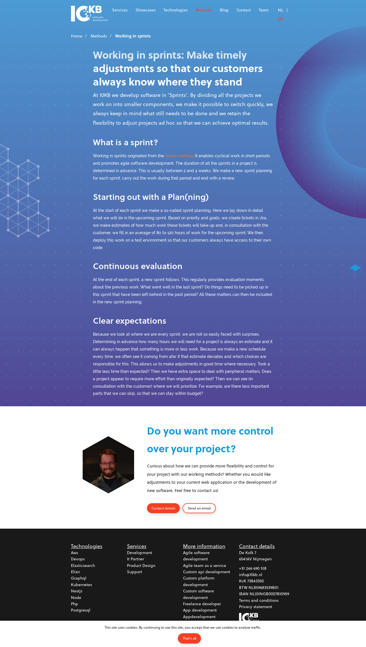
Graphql (78, 578)
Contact (243, 10)
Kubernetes (81, 585)
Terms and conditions (259, 600)
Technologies (176, 10)
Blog (224, 10)
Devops (78, 559)
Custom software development (198, 594)
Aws (74, 553)
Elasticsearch (83, 565)
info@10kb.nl (250, 575)
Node (76, 597)
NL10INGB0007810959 (269, 594)
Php (74, 604)
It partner (135, 559)
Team (264, 10)
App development (200, 610)
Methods (204, 10)
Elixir (75, 572)
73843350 (255, 581)
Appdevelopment (199, 617)
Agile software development (196, 556)
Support (134, 572)
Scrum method (179, 155)
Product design (141, 565)
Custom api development (206, 572)
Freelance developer (202, 604)
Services (120, 10)
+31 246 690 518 (252, 568)
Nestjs (76, 591)
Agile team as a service (204, 565)
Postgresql (80, 610)
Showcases (146, 10)
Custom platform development (198, 581)
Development (139, 553)
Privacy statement (255, 607)
